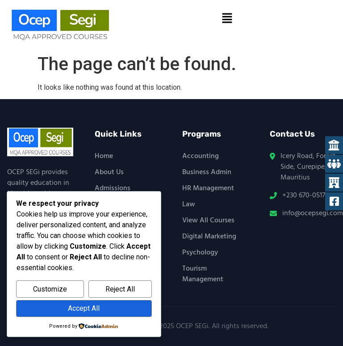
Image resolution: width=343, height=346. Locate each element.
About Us (109, 172)
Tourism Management (202, 274)
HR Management (208, 188)
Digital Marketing (209, 236)
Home (104, 156)
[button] (227, 19)
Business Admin (206, 172)
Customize (50, 289)
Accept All (84, 308)
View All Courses (208, 220)
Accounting (200, 156)
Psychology (200, 252)
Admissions (112, 188)
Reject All (120, 289)
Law (188, 204)
